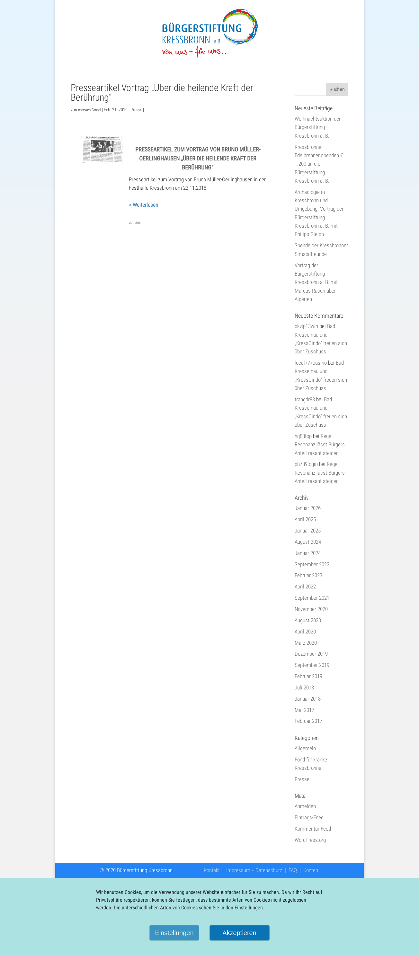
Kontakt (212, 870)
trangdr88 (305, 399)
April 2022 (305, 586)
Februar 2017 (308, 721)
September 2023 (312, 564)
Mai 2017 (304, 710)
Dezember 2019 (311, 654)
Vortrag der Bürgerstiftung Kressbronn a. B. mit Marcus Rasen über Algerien (316, 282)
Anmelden (305, 806)
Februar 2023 (308, 575)
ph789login (306, 464)
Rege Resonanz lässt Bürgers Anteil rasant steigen (320, 444)
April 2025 (305, 519)
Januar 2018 (308, 699)
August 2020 (308, 620)
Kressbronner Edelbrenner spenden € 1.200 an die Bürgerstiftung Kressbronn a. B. (319, 164)
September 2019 (312, 665)
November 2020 (311, 609)
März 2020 (306, 643)
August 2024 (308, 542)
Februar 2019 (308, 676)
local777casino (311, 363)
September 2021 (312, 598)
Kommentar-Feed (313, 828)
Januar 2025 (308, 530)
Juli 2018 (304, 687)
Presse (136, 109)
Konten (310, 870)
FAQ (293, 870)
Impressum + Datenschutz (254, 870)
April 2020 (305, 631)
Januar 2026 (308, 508)
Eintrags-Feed (309, 817)
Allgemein (305, 748)
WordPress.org (310, 840)
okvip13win (306, 326)
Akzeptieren (239, 932)
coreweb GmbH (89, 110)
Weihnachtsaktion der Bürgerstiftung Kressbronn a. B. (318, 127)
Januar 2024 (308, 553)
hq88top (303, 436)
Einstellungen (174, 932)
